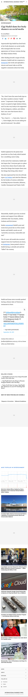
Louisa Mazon (6, 33)
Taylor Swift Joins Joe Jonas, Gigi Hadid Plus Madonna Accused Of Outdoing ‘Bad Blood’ (13, 387)
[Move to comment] (20, 38)
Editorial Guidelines (20, 401)
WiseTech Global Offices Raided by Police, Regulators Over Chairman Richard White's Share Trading (12, 491)
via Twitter (8, 177)
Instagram (4, 63)
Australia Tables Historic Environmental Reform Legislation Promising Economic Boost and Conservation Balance (14, 515)
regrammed (9, 225)
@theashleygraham (13, 312)
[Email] (17, 38)
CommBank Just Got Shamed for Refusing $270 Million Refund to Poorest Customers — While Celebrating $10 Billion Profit (14, 568)
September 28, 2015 (8, 332)
